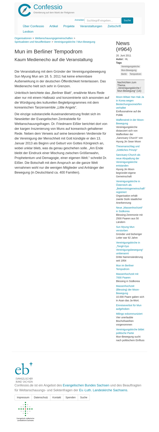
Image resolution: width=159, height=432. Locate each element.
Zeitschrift (114, 26)
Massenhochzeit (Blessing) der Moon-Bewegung (128, 290)
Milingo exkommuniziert (129, 313)
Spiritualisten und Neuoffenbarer (33, 41)
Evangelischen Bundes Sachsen (86, 385)
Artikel (53, 26)
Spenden (71, 397)
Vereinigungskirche (130, 66)
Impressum (23, 397)
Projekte (69, 26)
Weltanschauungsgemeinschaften (54, 38)
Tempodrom (135, 74)
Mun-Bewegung (128, 70)
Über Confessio (33, 26)
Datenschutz (41, 397)
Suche (83, 397)
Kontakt (57, 397)
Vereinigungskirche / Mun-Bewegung (74, 41)
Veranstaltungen (91, 26)
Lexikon (28, 31)
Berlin (124, 74)
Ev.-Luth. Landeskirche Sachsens (103, 390)
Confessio (48, 7)
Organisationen (23, 38)
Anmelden (79, 20)
